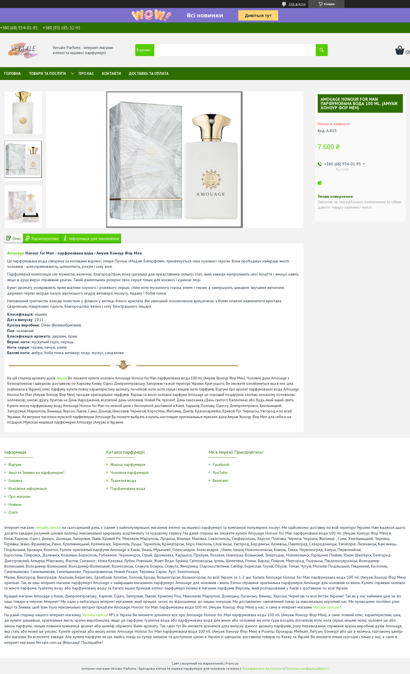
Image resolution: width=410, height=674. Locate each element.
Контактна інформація (28, 488)
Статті (13, 512)
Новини (15, 504)
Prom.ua (232, 663)
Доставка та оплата (149, 73)
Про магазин (19, 496)
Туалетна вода (123, 480)
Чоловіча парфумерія (129, 472)
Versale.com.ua (326, 607)
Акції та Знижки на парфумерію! (36, 472)
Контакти (111, 73)
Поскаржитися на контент (262, 668)
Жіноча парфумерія (127, 464)
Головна (12, 73)
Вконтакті (220, 480)
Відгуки (15, 464)
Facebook (221, 464)
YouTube (220, 472)
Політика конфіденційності (307, 668)
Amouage (15, 253)
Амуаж (61, 378)
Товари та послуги (47, 73)
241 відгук (297, 4)
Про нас (86, 73)
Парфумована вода (127, 488)
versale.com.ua (48, 527)
